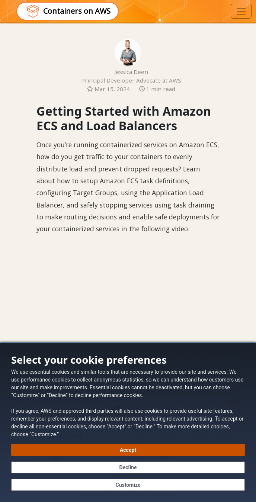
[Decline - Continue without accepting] (128, 467)
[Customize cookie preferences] (128, 485)
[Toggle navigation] (241, 11)
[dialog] (128, 422)
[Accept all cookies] (128, 450)
